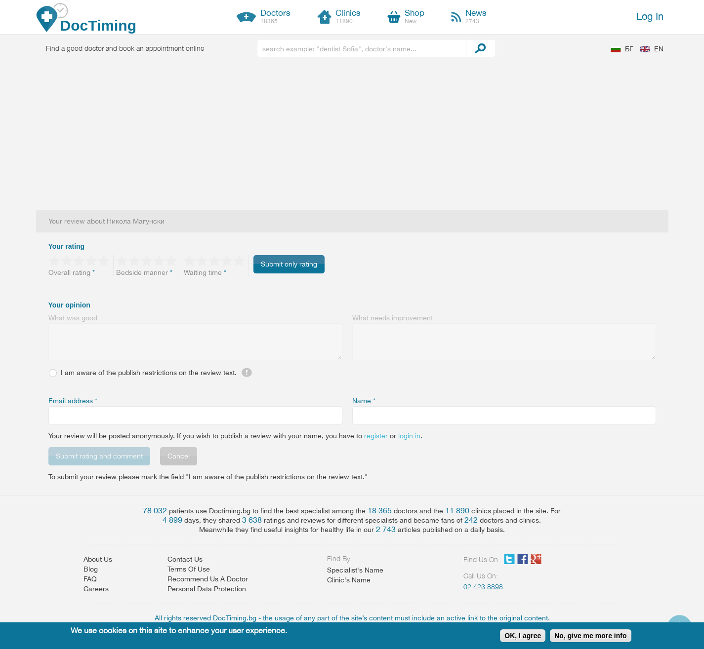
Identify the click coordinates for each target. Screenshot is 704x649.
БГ (629, 49)
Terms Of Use (188, 569)
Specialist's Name (355, 570)
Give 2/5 (67, 260)
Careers (96, 589)
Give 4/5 (91, 260)
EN (658, 49)
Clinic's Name (349, 580)
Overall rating (71, 272)
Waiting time (205, 272)
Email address (72, 401)
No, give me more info (590, 636)
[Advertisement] (352, 136)
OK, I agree (522, 636)
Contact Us (185, 559)
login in (409, 436)
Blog (90, 569)
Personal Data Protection (206, 589)
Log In (649, 16)
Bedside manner (144, 272)
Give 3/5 (79, 260)
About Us (97, 559)
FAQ (90, 579)
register (376, 436)
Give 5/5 (104, 260)
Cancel (178, 456)
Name (363, 401)
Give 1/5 (54, 260)
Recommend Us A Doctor (207, 579)
